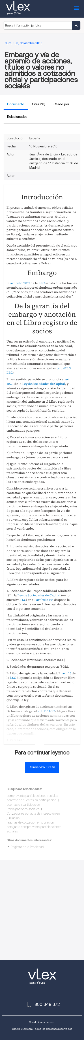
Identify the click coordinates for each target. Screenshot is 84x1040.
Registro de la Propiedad (27, 847)
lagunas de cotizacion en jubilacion (30, 822)
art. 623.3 (64, 368)
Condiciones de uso (41, 1022)
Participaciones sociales (23, 809)
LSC (23, 599)
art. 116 (43, 711)
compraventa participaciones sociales (32, 795)
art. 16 (66, 673)
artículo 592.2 (20, 283)
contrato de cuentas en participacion (31, 800)
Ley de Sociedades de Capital (43, 383)
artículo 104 (45, 599)
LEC (42, 283)
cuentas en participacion (23, 804)
